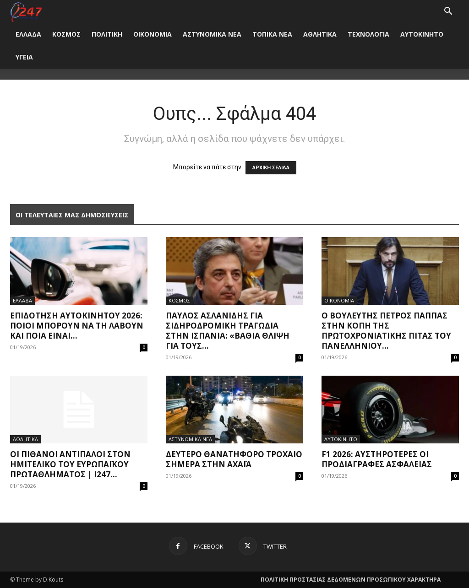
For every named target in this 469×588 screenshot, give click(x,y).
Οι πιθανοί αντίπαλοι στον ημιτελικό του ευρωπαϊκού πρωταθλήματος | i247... (70, 464)
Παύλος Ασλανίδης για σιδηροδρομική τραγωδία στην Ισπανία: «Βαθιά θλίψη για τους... (227, 330)
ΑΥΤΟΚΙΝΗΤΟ (421, 34)
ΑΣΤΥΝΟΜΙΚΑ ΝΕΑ (212, 34)
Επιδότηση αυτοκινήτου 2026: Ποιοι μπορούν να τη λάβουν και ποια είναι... (76, 325)
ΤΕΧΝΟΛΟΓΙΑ (368, 34)
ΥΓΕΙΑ (24, 57)
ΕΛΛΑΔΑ (28, 34)
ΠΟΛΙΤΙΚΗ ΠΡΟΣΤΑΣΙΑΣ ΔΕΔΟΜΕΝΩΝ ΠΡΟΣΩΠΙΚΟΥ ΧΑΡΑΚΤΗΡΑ (351, 579)
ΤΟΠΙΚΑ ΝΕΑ (272, 34)
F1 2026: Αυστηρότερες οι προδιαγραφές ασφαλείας (377, 459)
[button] (448, 12)
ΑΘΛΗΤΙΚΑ (320, 34)
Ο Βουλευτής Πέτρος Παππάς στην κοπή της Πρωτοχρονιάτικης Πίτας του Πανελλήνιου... (386, 330)
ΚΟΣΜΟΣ (66, 34)
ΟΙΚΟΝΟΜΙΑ (152, 34)
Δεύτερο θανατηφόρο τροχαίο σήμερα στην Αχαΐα (234, 459)
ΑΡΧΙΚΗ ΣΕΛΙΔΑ (270, 168)
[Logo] (26, 11)
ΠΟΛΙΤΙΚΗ (107, 34)
